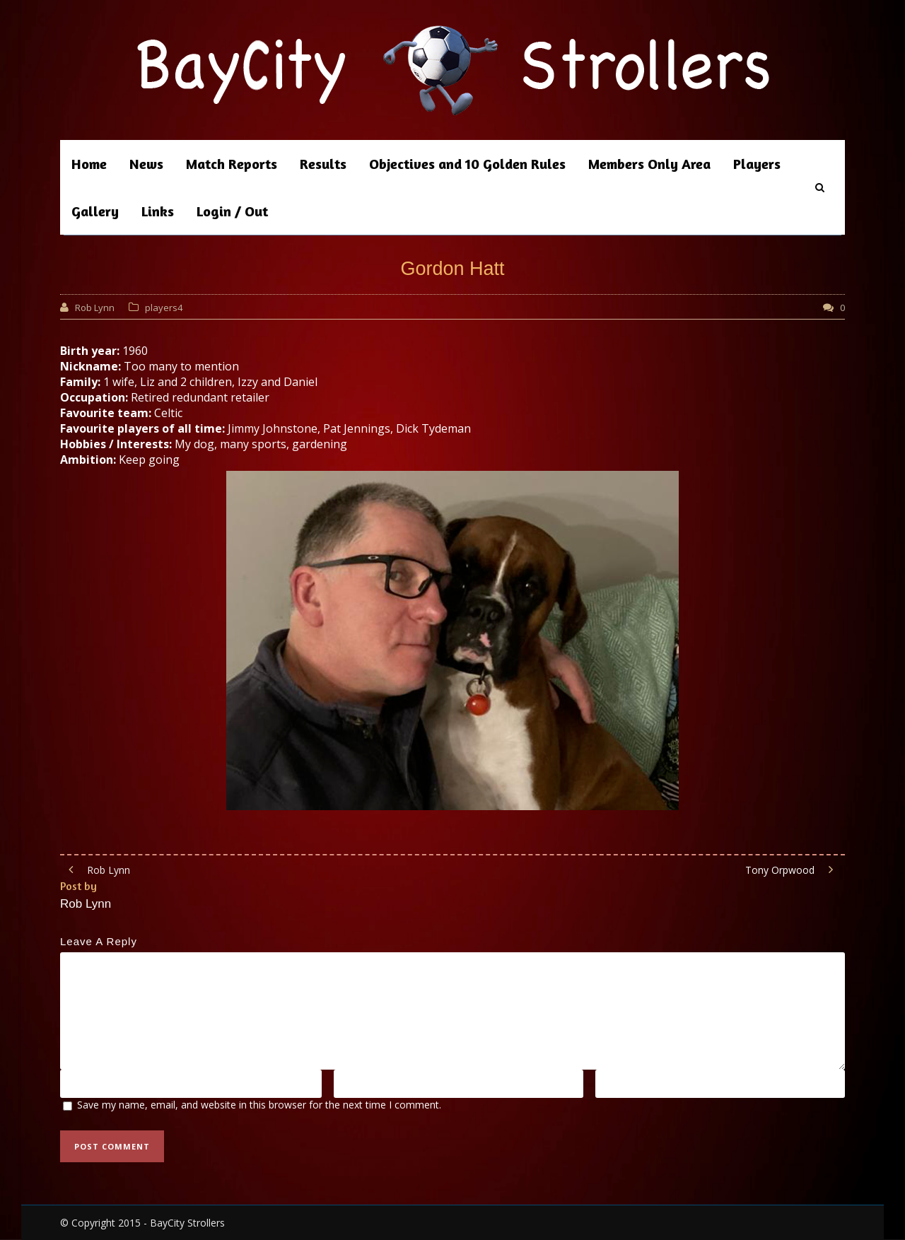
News (146, 163)
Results (323, 163)
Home (89, 163)
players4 (163, 307)
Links (157, 211)
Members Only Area (649, 163)
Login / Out (232, 211)
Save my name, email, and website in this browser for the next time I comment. (259, 1104)
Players (757, 163)
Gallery (95, 211)
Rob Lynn (95, 307)
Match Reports (231, 163)
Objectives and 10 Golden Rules (467, 163)
